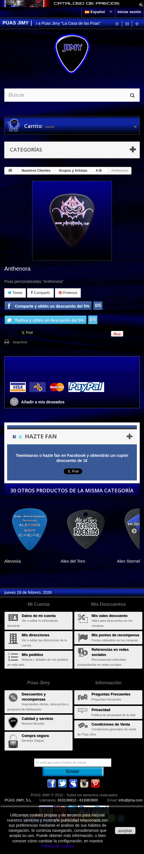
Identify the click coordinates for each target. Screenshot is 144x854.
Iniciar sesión (129, 12)
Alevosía (12, 561)
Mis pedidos (32, 654)
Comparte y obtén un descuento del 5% (52, 306)
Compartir (40, 293)
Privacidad (100, 710)
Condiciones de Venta (110, 724)
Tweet (15, 293)
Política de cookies (57, 846)
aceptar (125, 830)
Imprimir (20, 342)
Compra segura (35, 735)
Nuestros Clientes (36, 171)
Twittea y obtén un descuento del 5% (49, 320)
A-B (99, 171)
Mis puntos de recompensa (115, 635)
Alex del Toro (73, 561)
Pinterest (68, 293)
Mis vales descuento (109, 615)
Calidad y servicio (37, 718)
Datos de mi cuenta (38, 615)
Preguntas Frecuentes (110, 694)
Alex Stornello (130, 561)
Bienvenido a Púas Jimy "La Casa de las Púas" (61, 23)
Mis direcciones (36, 635)
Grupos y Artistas (73, 171)
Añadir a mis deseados (42, 402)
